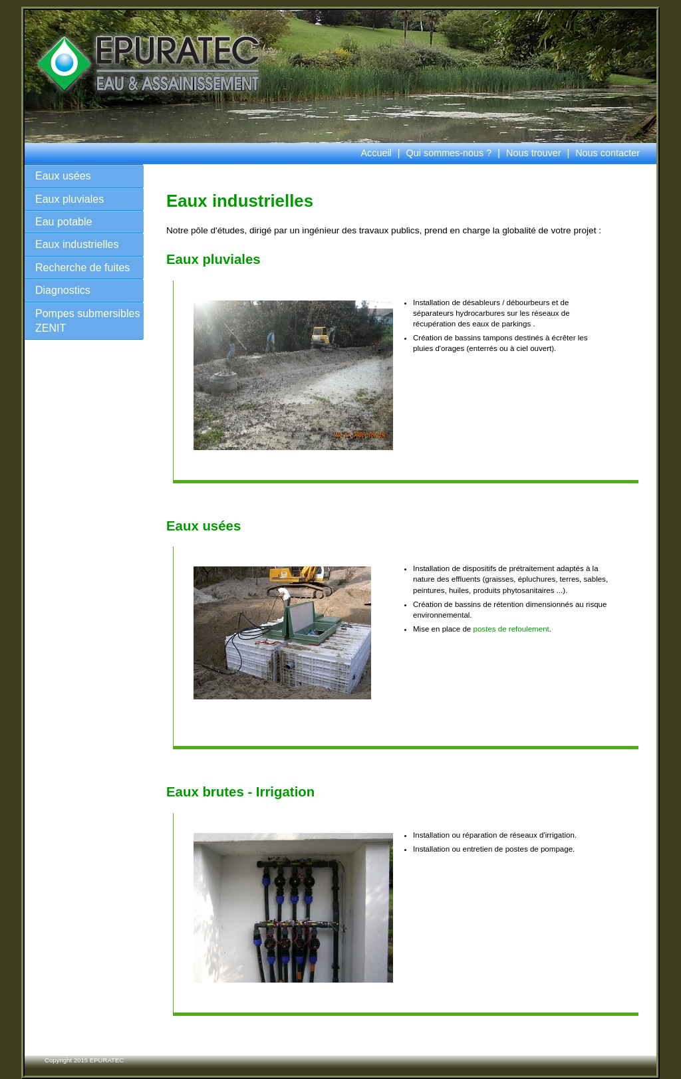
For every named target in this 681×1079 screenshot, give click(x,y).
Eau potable (63, 221)
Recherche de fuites (82, 267)
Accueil (375, 153)
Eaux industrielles (76, 244)
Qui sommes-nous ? (449, 153)
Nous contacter (607, 153)
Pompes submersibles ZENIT (87, 321)
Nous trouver (533, 153)
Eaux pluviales (69, 199)
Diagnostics (62, 290)
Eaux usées (63, 175)
